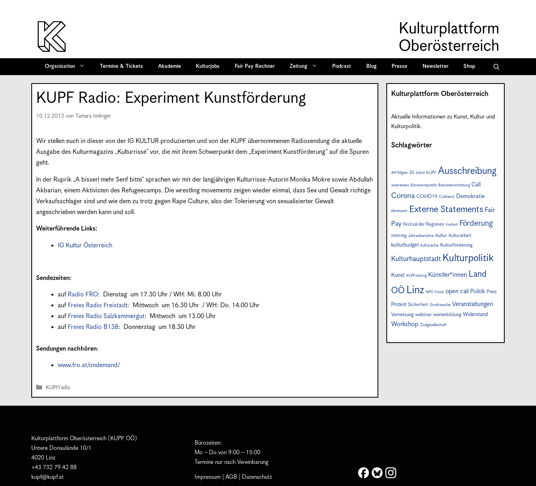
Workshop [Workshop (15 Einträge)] (404, 324)
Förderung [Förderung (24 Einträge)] (476, 223)
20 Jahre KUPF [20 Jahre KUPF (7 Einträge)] (423, 172)
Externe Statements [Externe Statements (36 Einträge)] (446, 209)
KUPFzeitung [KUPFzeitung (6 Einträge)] (416, 276)
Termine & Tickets (121, 66)
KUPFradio (58, 388)
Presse (399, 66)
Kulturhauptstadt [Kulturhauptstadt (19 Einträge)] (416, 259)
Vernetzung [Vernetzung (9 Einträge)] (402, 314)
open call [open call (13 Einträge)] (457, 291)
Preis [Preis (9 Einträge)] (492, 291)
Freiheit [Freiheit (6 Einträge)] (452, 225)
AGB (231, 477)
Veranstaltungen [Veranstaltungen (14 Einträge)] (472, 304)
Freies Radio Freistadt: (99, 305)
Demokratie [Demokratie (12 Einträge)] (470, 196)
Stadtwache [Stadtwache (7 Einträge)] (440, 304)
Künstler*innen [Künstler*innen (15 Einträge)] (447, 275)
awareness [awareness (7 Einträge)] (400, 185)
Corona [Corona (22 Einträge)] (403, 196)
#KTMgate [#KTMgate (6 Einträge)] (399, 173)
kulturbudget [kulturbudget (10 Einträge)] (405, 245)
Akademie (169, 66)
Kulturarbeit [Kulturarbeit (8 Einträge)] (460, 235)
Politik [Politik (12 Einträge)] (477, 291)
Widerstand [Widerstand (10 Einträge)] (475, 315)
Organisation (67, 66)
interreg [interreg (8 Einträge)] (398, 235)
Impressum (208, 477)
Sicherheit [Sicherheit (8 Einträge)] (418, 304)
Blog (371, 66)
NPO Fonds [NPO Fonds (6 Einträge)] (435, 292)
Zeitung (306, 66)
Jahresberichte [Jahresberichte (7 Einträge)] (421, 235)
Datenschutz (257, 477)
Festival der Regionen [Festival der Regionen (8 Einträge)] (423, 224)
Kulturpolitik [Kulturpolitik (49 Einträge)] (468, 258)
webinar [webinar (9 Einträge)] (423, 314)
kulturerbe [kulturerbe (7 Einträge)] (429, 245)
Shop (469, 66)
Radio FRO (83, 294)
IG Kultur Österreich (85, 245)
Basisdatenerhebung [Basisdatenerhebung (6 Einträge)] (454, 185)
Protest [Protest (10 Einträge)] (398, 305)
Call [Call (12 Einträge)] (476, 185)
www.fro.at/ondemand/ (89, 365)
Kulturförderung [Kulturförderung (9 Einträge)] (456, 245)
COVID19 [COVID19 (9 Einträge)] (426, 196)
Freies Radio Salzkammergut (106, 316)
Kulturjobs (207, 66)
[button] (496, 66)
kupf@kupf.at (47, 477)
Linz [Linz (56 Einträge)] (415, 290)
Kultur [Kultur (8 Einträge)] (441, 235)
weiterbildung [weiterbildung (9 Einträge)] (447, 314)
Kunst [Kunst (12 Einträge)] (398, 275)
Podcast (341, 66)
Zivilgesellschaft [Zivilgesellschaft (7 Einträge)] (433, 325)
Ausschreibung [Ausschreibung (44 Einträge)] (467, 171)
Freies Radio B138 (93, 327)
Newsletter (435, 66)
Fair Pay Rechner (255, 66)
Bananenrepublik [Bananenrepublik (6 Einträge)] (423, 185)
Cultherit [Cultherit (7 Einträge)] (447, 196)
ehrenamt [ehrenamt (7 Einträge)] (399, 210)
